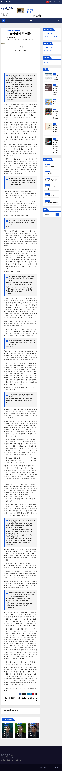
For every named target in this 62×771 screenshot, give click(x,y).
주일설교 (13, 30)
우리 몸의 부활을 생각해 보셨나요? (55, 129)
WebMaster (11, 37)
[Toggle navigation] (31, 20)
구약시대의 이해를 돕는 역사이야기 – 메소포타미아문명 (55, 146)
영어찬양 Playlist (49, 166)
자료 (54, 84)
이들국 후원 (47, 51)
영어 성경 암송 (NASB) (50, 36)
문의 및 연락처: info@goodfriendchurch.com (50, 767)
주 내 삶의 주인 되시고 (51, 180)
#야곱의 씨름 (30, 39)
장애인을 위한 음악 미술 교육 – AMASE (55, 115)
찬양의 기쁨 (47, 164)
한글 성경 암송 (48, 33)
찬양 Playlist (48, 173)
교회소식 (46, 62)
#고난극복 (20, 39)
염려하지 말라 (33, 728)
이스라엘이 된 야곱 (19, 33)
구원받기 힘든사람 (7, 728)
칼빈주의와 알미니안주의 (55, 77)
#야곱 (24, 39)
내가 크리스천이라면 (20, 729)
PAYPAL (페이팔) (48, 47)
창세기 (18, 30)
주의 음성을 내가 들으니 (51, 202)
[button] (58, 20)
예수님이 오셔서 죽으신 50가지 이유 (55, 90)
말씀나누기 (9, 30)
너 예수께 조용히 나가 (50, 195)
